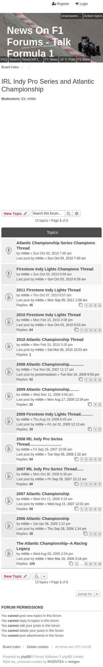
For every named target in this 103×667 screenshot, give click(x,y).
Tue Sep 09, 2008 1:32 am (67, 454)
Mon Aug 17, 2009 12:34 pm (68, 400)
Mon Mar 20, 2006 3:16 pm (67, 559)
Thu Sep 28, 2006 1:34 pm (67, 529)
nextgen (74, 662)
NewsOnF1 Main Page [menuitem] (32, 59)
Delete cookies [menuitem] (38, 647)
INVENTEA (56, 662)
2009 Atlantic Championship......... (47, 389)
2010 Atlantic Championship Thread (49, 339)
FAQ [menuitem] (4, 59)
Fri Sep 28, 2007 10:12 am (67, 479)
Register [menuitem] (60, 4)
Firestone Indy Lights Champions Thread (54, 269)
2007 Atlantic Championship (42, 494)
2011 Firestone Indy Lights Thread (48, 290)
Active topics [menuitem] (93, 16)
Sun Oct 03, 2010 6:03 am (67, 325)
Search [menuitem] (14, 59)
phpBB (26, 657)
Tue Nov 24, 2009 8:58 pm (79, 374)
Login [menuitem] (81, 4)
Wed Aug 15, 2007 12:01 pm (68, 504)
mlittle (31, 99)
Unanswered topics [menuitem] (71, 16)
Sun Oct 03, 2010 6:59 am (67, 279)
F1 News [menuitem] (51, 59)
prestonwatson (46, 374)
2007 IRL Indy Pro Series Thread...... (49, 469)
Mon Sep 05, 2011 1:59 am (67, 300)
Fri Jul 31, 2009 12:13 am (66, 424)
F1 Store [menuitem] (83, 59)
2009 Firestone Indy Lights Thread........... (54, 414)
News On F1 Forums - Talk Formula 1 (39, 42)
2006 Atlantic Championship (42, 518)
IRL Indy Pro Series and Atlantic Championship (47, 85)
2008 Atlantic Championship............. (49, 364)
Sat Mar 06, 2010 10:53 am (67, 350)
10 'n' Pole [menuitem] (67, 59)
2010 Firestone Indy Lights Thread (48, 315)
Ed (23, 99)
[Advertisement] (51, 155)
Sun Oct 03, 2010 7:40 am (67, 258)
